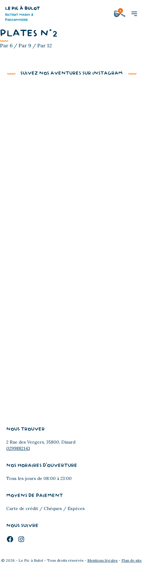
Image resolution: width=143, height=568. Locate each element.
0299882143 (18, 448)
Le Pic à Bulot (24, 15)
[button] (134, 14)
